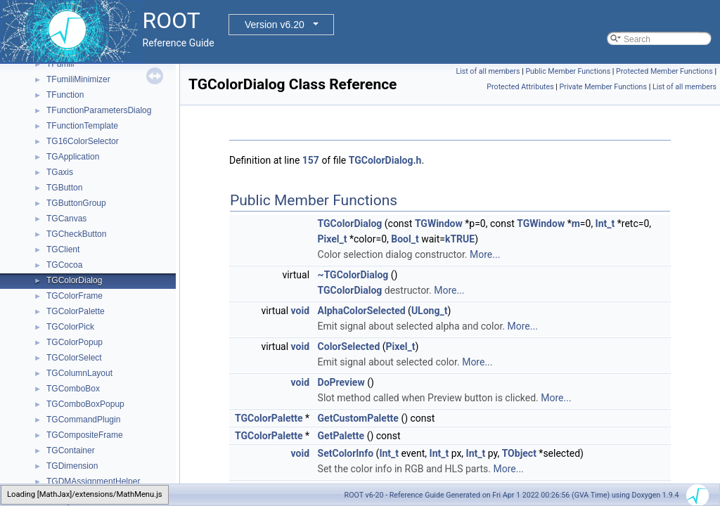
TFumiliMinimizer (78, 79)
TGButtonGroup (76, 203)
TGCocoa (64, 265)
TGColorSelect (74, 358)
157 (310, 160)
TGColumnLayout (79, 373)
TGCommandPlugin (83, 419)
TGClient (62, 249)
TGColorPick (70, 327)
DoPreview (341, 382)
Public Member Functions (567, 71)
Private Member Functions (603, 86)
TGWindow (439, 223)
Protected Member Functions (664, 71)
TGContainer (70, 450)
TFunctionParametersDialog (98, 110)
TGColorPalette (75, 311)
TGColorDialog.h (385, 160)
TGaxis (59, 172)
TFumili (60, 64)
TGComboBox (73, 389)
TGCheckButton (76, 234)
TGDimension (72, 466)
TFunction (65, 95)
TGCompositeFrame (84, 435)
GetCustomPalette (358, 418)
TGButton (64, 188)
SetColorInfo (346, 453)
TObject (519, 453)
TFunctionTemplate (82, 126)
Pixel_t (332, 239)
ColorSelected (349, 346)
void (300, 310)
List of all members (488, 71)
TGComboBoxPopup (85, 404)
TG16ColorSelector (82, 141)
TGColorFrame (74, 296)
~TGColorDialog (353, 274)
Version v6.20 (274, 24)
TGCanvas (66, 218)
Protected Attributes (520, 86)
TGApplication (72, 157)
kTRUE (460, 239)
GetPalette (341, 435)
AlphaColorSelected (362, 310)
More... (485, 254)
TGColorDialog (74, 280)
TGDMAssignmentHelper (93, 481)
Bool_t (404, 239)
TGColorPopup (74, 342)
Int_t (605, 223)
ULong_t (429, 310)
